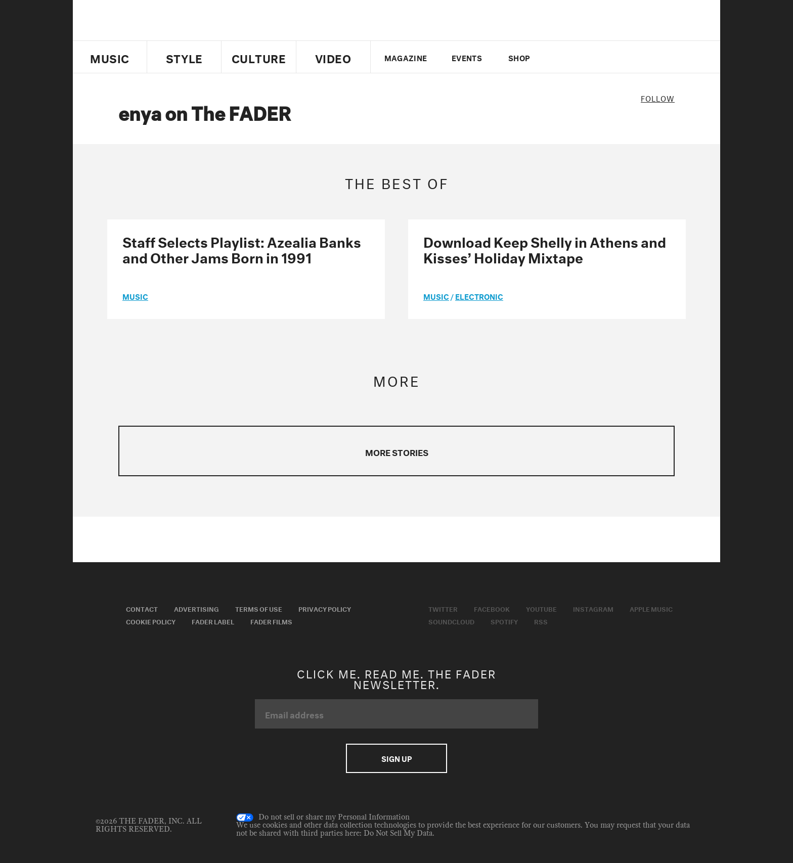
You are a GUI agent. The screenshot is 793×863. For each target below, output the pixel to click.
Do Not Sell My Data (398, 833)
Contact (142, 608)
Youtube (541, 608)
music (135, 296)
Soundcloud (451, 621)
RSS (541, 621)
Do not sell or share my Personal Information (323, 817)
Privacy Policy (324, 608)
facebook (578, 57)
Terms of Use (258, 608)
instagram (612, 57)
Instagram (593, 608)
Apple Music (651, 608)
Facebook (492, 608)
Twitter (560, 57)
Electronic (479, 296)
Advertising (196, 608)
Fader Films (271, 621)
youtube (595, 57)
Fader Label (213, 621)
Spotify (504, 621)
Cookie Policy (150, 621)
